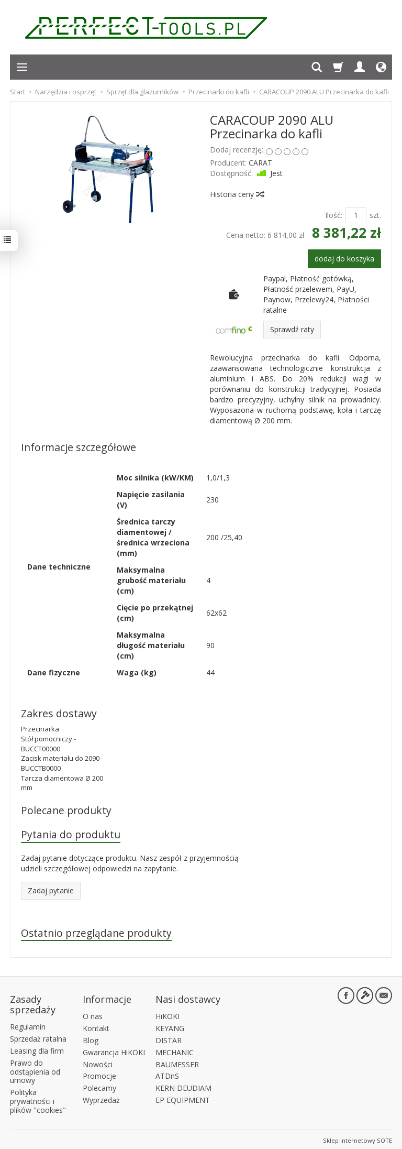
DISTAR (168, 1039)
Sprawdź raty (292, 329)
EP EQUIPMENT (182, 1098)
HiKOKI (167, 1015)
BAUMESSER (177, 1062)
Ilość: (333, 215)
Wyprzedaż (101, 1098)
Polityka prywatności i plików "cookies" (38, 1099)
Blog (90, 1039)
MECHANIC (174, 1050)
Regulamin (28, 1025)
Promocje (99, 1074)
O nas (93, 1015)
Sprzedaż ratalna (38, 1037)
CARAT (260, 163)
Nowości (98, 1062)
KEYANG (169, 1027)
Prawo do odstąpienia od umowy (35, 1070)
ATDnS (167, 1074)
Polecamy (99, 1086)
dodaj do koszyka (344, 259)
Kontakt (96, 1027)
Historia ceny (236, 194)
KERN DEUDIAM (183, 1086)
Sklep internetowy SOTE (357, 1138)
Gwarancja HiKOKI (114, 1050)
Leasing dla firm (37, 1049)
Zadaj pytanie (51, 891)
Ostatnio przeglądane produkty (97, 933)
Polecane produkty (66, 810)
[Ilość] (355, 215)
